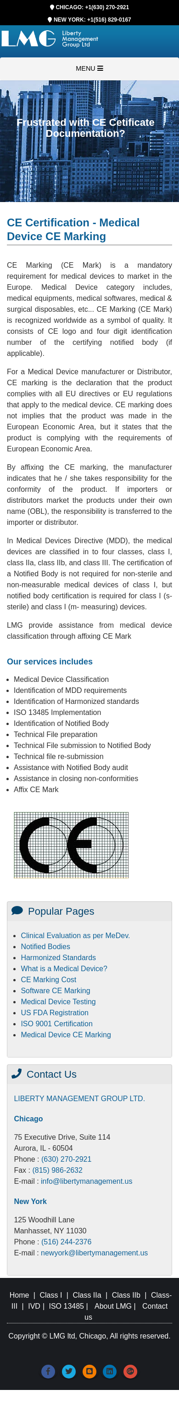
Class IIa (87, 1295)
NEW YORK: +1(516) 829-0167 (92, 20)
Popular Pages (52, 911)
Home (19, 1295)
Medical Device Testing (58, 1002)
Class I (50, 1295)
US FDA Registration (55, 1013)
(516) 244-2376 (66, 1242)
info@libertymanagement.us (86, 1181)
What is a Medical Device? (64, 969)
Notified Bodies (45, 947)
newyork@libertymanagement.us (94, 1253)
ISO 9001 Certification (57, 1024)
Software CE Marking (55, 991)
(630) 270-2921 (66, 1159)
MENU (89, 68)
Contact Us (44, 1074)
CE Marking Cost (48, 980)
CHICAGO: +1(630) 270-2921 (92, 7)
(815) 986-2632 (57, 1170)
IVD (33, 1306)
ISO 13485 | (69, 1306)
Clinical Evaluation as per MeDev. (75, 935)
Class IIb (126, 1295)
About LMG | (116, 1306)
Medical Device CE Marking (66, 1035)
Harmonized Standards (58, 958)
